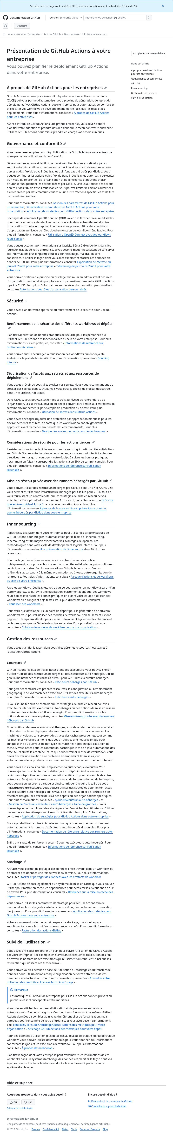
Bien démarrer (72, 34)
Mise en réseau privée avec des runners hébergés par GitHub (59, 481)
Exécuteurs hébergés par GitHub (76, 682)
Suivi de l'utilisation (28, 942)
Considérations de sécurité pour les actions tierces (51, 442)
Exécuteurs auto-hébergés (72, 697)
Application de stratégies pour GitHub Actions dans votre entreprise (70, 211)
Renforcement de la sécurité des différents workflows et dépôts (59, 325)
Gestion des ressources (32, 639)
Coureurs (16, 662)
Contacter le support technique (107, 1106)
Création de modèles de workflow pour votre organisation (59, 627)
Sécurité (17, 301)
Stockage (16, 861)
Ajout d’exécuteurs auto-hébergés (76, 800)
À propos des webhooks (37, 1048)
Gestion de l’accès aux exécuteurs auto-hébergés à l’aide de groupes (52, 804)
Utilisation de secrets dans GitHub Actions (69, 412)
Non (28, 1102)
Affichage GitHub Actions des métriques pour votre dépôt (65, 1029)
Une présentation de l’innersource (61, 549)
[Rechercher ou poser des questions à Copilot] (117, 17)
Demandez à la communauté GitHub (110, 1101)
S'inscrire (22, 25)
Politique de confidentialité (20, 1108)
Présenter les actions (95, 34)
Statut (65, 1129)
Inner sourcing (23, 524)
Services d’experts (90, 1129)
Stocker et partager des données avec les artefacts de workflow (60, 877)
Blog (105, 1129)
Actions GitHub (52, 34)
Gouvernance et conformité (36, 143)
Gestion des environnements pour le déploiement (74, 431)
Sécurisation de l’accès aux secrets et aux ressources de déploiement (53, 375)
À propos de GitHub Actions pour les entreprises (57, 87)
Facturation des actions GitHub (41, 930)
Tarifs (74, 1129)
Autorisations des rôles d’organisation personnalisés (53, 289)
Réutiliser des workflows (24, 604)
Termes (36, 1129)
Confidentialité (51, 1129)
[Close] (163, 6)
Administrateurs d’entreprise (24, 34)
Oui (13, 1102)
